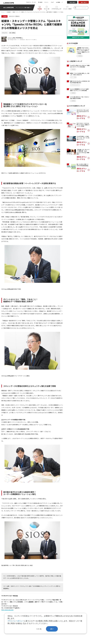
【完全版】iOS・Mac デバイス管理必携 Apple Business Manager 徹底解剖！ (83, 152)
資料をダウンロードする (82, 117)
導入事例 (40, 2)
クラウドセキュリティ (56, 9)
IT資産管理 (39, 9)
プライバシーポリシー (15, 621)
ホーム (2, 12)
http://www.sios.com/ (7, 610)
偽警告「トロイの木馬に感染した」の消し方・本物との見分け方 (79, 74)
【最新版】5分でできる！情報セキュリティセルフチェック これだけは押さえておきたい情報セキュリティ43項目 (83, 50)
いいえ (39, 629)
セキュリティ (4, 32)
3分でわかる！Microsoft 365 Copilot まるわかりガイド (83, 111)
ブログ (52, 2)
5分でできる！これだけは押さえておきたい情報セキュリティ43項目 (83, 125)
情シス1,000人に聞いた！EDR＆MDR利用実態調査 (83, 164)
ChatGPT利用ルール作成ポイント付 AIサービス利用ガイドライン (83, 138)
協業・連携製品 (12, 32)
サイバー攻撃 (46, 9)
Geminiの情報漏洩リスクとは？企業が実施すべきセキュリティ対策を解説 (79, 89)
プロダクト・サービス (31, 2)
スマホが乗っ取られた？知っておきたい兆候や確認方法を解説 (79, 97)
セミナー (47, 2)
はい (52, 629)
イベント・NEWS (67, 9)
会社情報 (58, 2)
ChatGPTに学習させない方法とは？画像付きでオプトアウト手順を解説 (79, 66)
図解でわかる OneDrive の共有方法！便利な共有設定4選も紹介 (79, 81)
